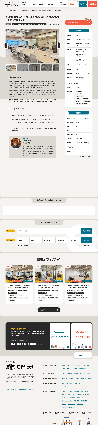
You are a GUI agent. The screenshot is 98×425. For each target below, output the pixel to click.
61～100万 (70, 383)
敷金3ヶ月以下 (71, 404)
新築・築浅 (76, 401)
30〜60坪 (69, 373)
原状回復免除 (84, 401)
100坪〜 (89, 373)
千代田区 (83, 365)
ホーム (7, 10)
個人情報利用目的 (21, 389)
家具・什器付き (84, 391)
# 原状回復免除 (78, 91)
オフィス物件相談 (87, 413)
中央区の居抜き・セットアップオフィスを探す (19, 10)
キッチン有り (86, 394)
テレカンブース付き (67, 391)
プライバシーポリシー (10, 389)
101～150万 (77, 383)
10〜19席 (70, 378)
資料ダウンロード (73, 413)
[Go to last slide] (6, 45)
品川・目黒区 (70, 365)
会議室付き (76, 391)
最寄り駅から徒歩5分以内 (68, 407)
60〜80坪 (76, 373)
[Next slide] (59, 45)
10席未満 (64, 378)
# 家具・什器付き (79, 94)
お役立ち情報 (63, 5)
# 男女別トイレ (78, 101)
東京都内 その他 (82, 368)
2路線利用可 (80, 404)
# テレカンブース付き (80, 96)
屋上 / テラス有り (77, 394)
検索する (87, 231)
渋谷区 (63, 368)
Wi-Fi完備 (72, 398)
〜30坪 (64, 373)
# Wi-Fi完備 (85, 99)
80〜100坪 (82, 373)
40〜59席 (83, 378)
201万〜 (64, 386)
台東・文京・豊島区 (72, 368)
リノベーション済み (67, 401)
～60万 (64, 383)
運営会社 (29, 389)
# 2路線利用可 (86, 101)
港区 (88, 365)
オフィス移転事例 (59, 413)
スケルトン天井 (81, 398)
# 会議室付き (78, 99)
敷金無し (64, 404)
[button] (11, 67)
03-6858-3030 (23, 343)
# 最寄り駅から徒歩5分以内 (81, 103)
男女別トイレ (65, 398)
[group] (32, 46)
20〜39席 (77, 378)
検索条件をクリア (88, 245)
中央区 (77, 365)
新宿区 (63, 365)
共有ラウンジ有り (66, 394)
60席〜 (89, 378)
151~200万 (84, 383)
